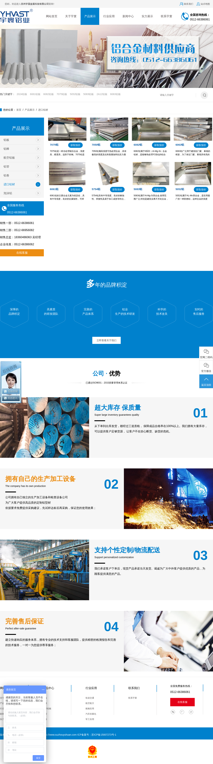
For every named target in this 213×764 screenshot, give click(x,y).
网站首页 (51, 16)
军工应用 (90, 719)
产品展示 (90, 16)
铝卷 (6, 175)
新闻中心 (128, 16)
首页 (18, 109)
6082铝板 (48, 94)
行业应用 (109, 16)
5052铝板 (75, 94)
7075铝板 (62, 94)
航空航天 (90, 703)
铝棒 (6, 148)
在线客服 (22, 252)
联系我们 (188, 4)
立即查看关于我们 (106, 340)
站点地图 (205, 4)
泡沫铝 (8, 193)
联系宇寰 (166, 16)
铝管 (6, 166)
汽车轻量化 (91, 714)
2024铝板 (22, 94)
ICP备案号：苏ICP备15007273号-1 (96, 734)
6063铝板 (115, 94)
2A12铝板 (102, 94)
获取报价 (75, 145)
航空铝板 (9, 157)
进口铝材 (43, 109)
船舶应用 (90, 708)
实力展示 (147, 16)
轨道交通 (90, 698)
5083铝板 (88, 94)
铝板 (6, 139)
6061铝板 (35, 94)
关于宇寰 (71, 16)
